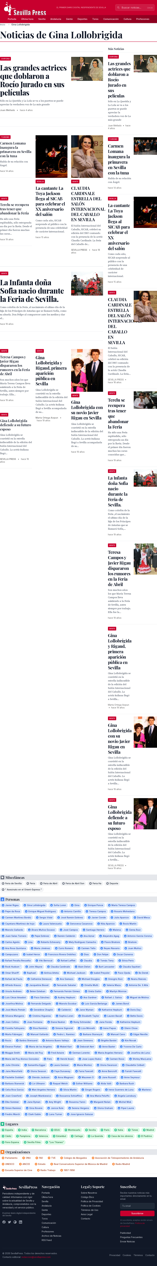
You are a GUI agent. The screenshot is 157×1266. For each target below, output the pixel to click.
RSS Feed (47, 1240)
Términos (138, 1255)
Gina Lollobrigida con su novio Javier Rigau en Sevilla (87, 410)
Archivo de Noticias (51, 1235)
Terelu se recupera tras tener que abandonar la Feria (14, 208)
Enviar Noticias (127, 1241)
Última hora (27, 19)
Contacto (85, 1218)
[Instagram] (15, 1222)
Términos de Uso (89, 1210)
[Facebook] (4, 1222)
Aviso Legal (86, 1214)
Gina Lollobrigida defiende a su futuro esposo (15, 424)
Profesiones (142, 19)
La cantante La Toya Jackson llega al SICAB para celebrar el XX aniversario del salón (50, 201)
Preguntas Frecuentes (131, 1237)
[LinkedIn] (20, 1222)
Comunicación (111, 19)
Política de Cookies (91, 1205)
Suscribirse (137, 1213)
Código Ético (87, 1197)
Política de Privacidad (92, 1201)
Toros (95, 19)
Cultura (127, 19)
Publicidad (125, 1233)
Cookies (127, 1255)
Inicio (2, 24)
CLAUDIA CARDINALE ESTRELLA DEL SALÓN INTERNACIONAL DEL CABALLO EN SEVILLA (125, 320)
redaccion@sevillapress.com (36, 1257)
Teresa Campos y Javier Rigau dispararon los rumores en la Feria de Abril (15, 365)
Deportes (82, 19)
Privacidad (114, 1255)
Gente (69, 19)
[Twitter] (9, 1222)
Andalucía (55, 19)
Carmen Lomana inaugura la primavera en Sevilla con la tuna (15, 149)
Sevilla (42, 19)
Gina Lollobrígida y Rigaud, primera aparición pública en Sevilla (51, 370)
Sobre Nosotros (89, 1192)
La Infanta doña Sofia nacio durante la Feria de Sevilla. (118, 491)
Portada (12, 19)
